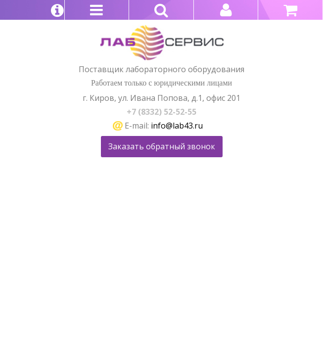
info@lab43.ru (177, 125)
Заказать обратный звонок (161, 146)
